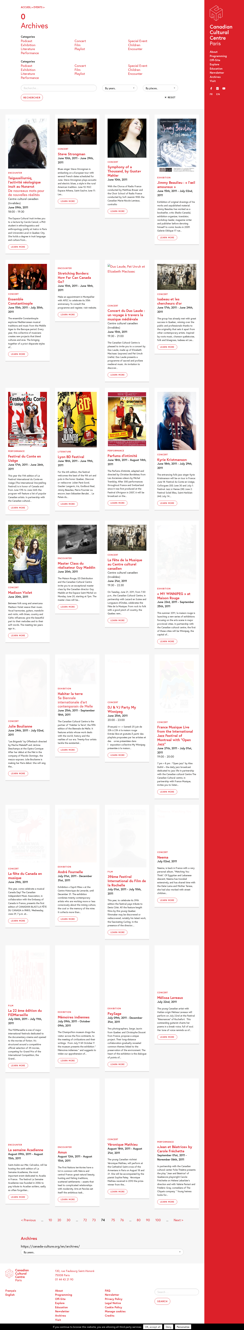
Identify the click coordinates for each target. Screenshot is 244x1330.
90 (148, 1220)
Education (216, 68)
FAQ (107, 1290)
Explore (214, 64)
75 (113, 1220)
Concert (80, 41)
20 (59, 1220)
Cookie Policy (113, 1307)
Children (134, 45)
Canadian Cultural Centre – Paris (221, 26)
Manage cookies (115, 1311)
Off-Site (215, 60)
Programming (218, 56)
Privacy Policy (113, 1299)
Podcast (26, 41)
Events (38, 7)
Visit (213, 81)
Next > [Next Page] (178, 1220)
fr (211, 94)
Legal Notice (113, 1303)
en (218, 94)
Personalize (183, 1326)
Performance (30, 53)
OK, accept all (152, 1326)
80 (139, 1220)
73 (94, 1220)
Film (77, 45)
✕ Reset (170, 97)
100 (158, 1220)
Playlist (80, 49)
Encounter (135, 49)
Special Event (137, 41)
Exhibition (28, 45)
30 (68, 1220)
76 (122, 1220)
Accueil (26, 7)
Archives (215, 77)
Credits (109, 1315)
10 (50, 1220)
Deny (168, 1326)
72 (85, 1220)
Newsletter (217, 73)
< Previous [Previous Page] (28, 1220)
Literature (28, 49)
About (214, 52)
